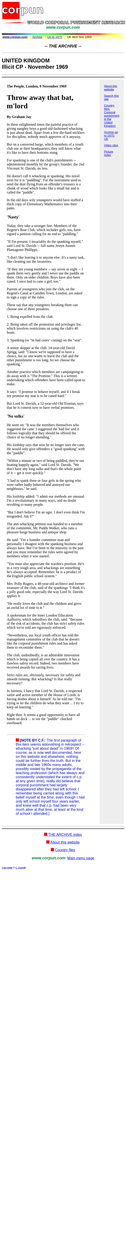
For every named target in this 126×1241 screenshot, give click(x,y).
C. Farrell (20, 867)
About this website (110, 87)
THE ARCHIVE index (65, 835)
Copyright (7, 867)
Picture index (108, 153)
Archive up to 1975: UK (111, 135)
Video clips (111, 145)
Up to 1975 (54, 37)
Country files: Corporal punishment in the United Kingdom (111, 116)
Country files (65, 850)
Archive (37, 37)
